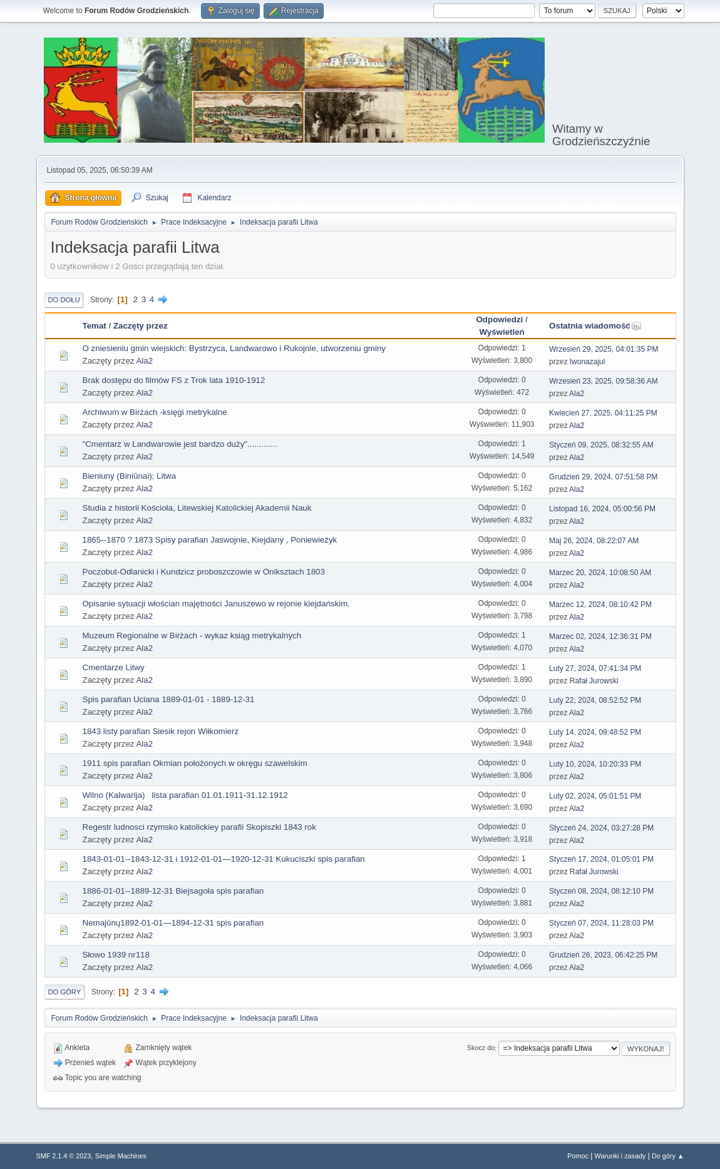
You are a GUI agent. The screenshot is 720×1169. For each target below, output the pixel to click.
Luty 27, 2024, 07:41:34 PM (595, 668)
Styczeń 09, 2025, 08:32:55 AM (601, 445)
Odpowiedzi (499, 319)
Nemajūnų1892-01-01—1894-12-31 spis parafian (173, 922)
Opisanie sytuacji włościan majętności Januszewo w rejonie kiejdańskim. (216, 603)
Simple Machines (121, 1156)
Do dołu (64, 300)
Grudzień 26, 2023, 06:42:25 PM (603, 955)
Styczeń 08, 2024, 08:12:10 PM (601, 891)
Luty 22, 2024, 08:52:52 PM (595, 700)
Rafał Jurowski (594, 680)
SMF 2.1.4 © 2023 (63, 1156)
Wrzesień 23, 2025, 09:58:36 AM (603, 381)
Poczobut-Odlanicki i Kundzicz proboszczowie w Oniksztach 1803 (204, 571)
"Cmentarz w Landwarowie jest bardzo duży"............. (180, 444)
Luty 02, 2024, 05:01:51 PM (595, 796)
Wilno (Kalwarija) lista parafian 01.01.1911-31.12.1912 (185, 795)
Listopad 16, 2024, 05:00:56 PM (602, 508)
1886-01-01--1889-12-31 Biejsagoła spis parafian (173, 891)
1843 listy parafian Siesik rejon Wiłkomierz (161, 731)
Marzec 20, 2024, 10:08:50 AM (600, 572)
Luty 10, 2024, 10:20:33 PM (595, 764)
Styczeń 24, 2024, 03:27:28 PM (601, 828)
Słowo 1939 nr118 (116, 954)
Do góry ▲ (668, 1156)
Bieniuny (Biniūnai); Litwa (130, 476)
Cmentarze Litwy (114, 667)
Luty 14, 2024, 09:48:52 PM (595, 732)
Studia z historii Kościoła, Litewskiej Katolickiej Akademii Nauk (197, 508)
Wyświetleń (501, 332)
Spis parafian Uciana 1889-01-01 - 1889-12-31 (169, 699)
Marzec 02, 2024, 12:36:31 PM (600, 636)
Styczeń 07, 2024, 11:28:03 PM (601, 923)
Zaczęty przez (140, 325)
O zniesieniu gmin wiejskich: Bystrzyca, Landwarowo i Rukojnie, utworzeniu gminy (234, 348)
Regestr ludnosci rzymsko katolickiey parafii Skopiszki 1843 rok (199, 827)
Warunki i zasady (620, 1156)
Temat (94, 325)
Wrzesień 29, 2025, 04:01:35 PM (603, 349)
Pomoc (578, 1156)
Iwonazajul (587, 361)
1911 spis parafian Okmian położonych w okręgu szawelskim (195, 763)
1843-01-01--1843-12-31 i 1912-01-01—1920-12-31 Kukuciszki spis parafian (224, 859)
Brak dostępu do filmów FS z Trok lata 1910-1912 (174, 380)
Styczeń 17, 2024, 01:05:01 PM (601, 859)
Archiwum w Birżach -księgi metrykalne (155, 412)
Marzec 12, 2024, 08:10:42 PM (600, 604)
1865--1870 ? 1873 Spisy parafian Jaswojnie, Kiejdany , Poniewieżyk (210, 539)
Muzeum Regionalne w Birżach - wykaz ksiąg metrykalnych (192, 635)
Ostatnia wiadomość (595, 325)
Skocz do (481, 1048)
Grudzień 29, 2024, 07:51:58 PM (603, 476)
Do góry (64, 992)
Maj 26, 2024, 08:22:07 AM (594, 540)
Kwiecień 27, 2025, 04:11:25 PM (603, 413)
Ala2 (144, 360)
